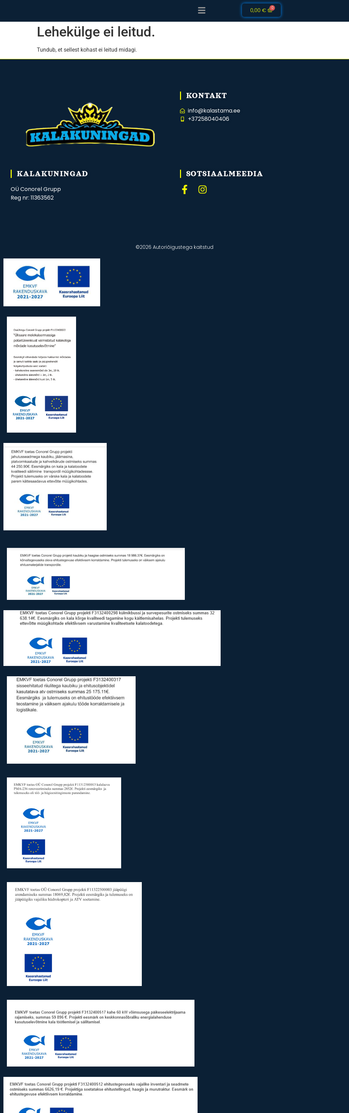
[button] (201, 10)
